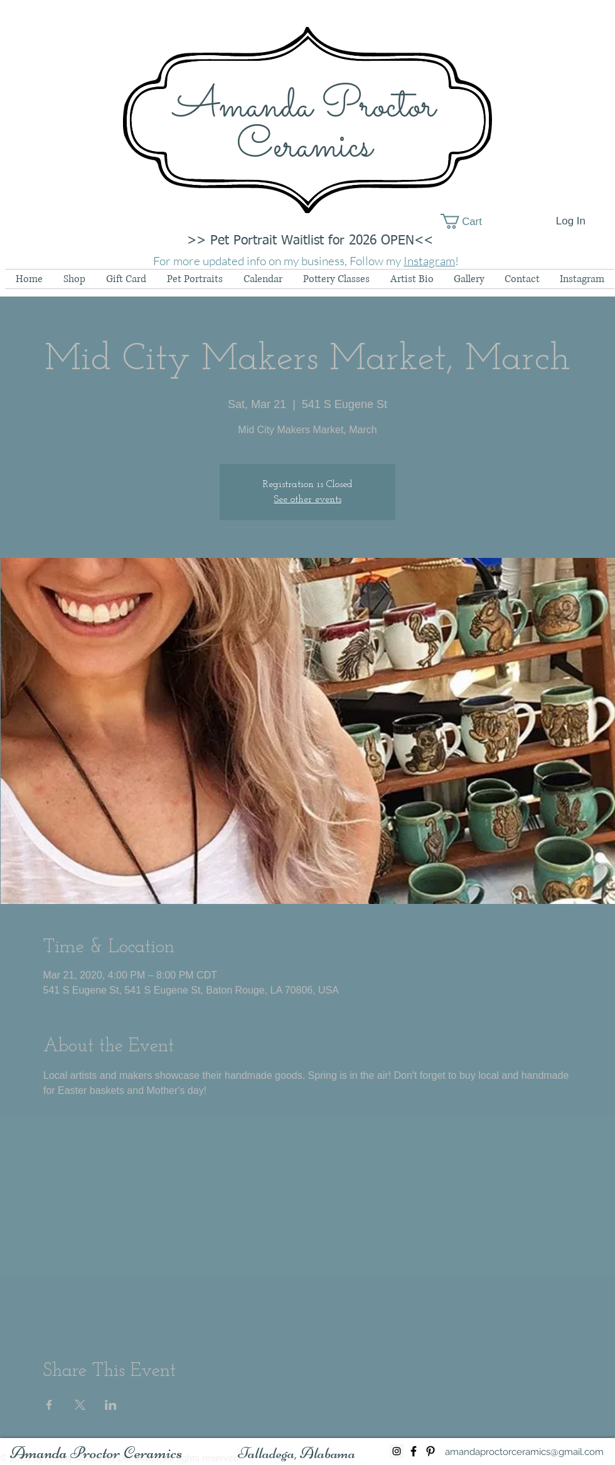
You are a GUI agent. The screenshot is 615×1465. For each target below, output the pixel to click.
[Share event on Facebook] (49, 1405)
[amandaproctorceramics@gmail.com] (524, 1451)
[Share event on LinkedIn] (111, 1405)
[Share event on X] (80, 1405)
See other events (307, 500)
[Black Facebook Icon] (413, 1451)
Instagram (429, 260)
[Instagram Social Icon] (397, 1451)
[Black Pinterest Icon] (430, 1451)
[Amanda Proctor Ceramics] (96, 1453)
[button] (470, 221)
